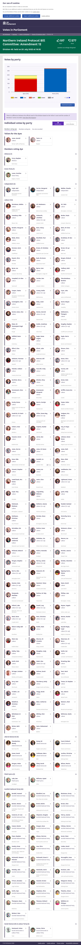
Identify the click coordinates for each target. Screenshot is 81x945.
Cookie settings (46, 16)
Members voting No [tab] (24, 129)
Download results (67, 105)
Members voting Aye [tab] (10, 129)
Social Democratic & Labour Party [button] (40, 924)
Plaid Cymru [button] (40, 774)
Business (14, 34)
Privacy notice (60, 943)
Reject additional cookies (31, 16)
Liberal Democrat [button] (40, 737)
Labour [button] (40, 200)
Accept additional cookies (11, 16)
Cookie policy (41, 943)
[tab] (10, 129)
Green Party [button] (40, 169)
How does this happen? (29, 117)
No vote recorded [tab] (37, 129)
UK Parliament (6, 34)
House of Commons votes (38, 34)
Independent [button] (40, 184)
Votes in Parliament (15, 29)
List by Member (70, 124)
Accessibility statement (72, 943)
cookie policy (36, 12)
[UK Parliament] (9, 23)
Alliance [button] (40, 154)
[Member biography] (16, 140)
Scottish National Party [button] (40, 789)
